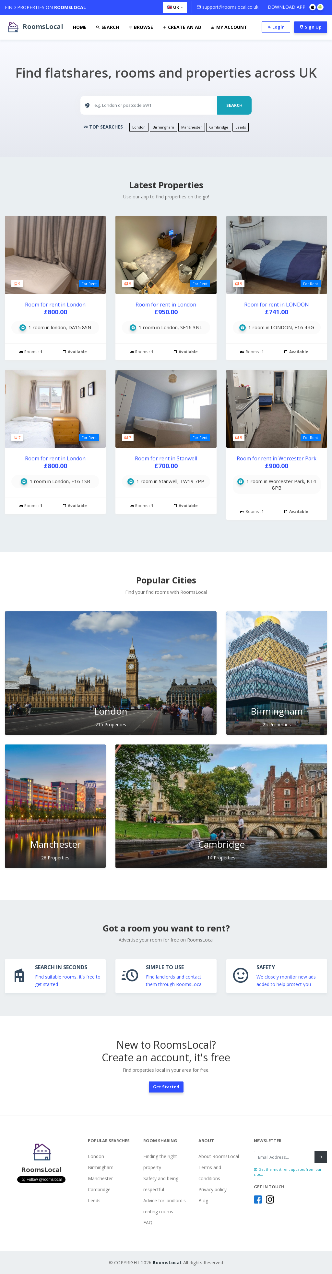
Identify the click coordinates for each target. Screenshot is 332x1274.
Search (107, 27)
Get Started (166, 1087)
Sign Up (311, 27)
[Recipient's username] (284, 1157)
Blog (203, 1200)
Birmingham (163, 127)
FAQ (147, 1222)
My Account (228, 27)
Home (80, 27)
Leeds (240, 127)
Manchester (191, 127)
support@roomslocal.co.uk (227, 7)
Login (276, 27)
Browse (140, 27)
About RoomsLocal (218, 1156)
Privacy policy (212, 1189)
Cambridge (218, 127)
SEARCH (234, 105)
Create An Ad (181, 27)
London (139, 127)
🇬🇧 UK (173, 7)
